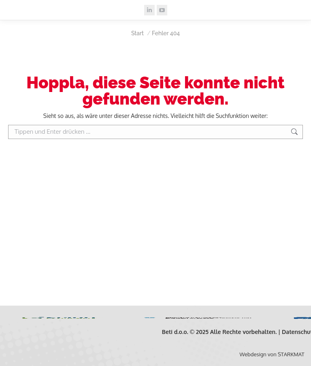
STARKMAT (291, 354)
